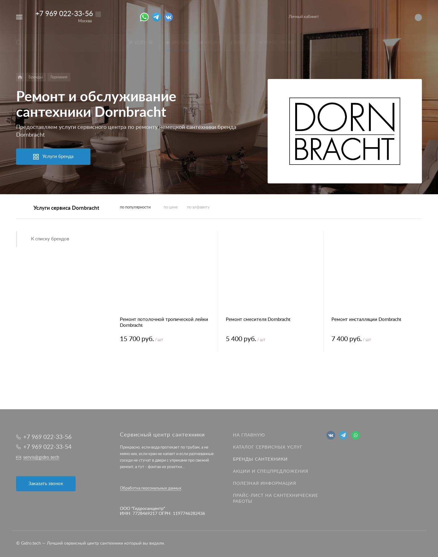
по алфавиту (198, 207)
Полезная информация (264, 483)
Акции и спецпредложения (270, 471)
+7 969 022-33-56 (64, 13)
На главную (249, 435)
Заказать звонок (45, 483)
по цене (171, 207)
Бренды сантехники (260, 459)
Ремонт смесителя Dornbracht (258, 319)
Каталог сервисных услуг (268, 447)
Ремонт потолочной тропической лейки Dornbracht (164, 322)
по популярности (135, 207)
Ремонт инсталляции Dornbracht (366, 319)
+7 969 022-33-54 (47, 447)
